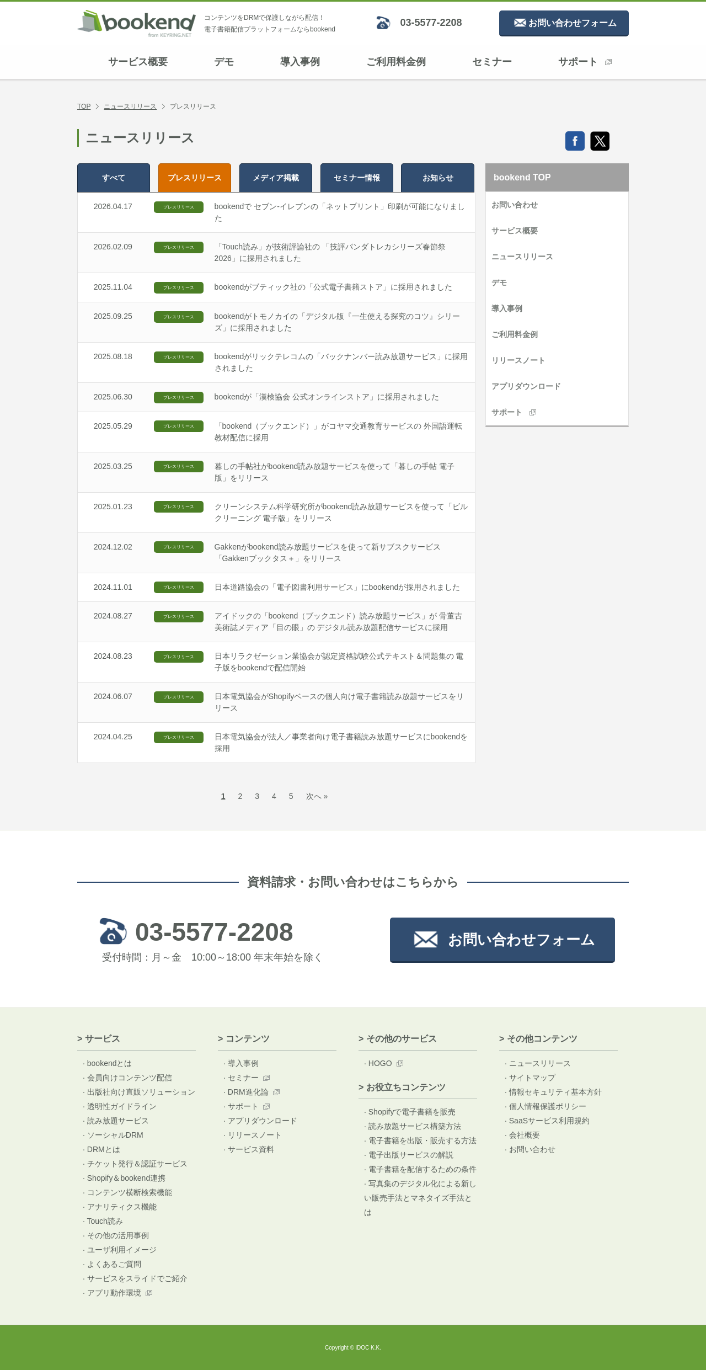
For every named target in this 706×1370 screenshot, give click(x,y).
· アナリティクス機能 (120, 1206)
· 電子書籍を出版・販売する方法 (420, 1140)
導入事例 (300, 61)
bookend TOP (522, 177)
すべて (113, 177)
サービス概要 (138, 61)
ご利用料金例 (396, 61)
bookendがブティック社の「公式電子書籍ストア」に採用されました (334, 286)
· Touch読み (103, 1221)
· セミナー (241, 1077)
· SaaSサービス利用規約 (547, 1120)
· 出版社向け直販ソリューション (139, 1092)
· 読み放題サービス (116, 1120)
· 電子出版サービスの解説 (408, 1154)
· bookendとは (107, 1063)
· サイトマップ (530, 1077)
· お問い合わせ (530, 1149)
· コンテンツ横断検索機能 (127, 1192)
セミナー (492, 61)
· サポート (241, 1106)
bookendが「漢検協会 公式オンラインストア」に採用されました (327, 396)
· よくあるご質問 (112, 1264)
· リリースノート (252, 1135)
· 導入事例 (241, 1063)
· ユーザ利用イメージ (120, 1249)
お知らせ (437, 177)
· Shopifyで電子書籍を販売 (410, 1111)
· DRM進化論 (246, 1092)
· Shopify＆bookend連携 (124, 1178)
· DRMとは (101, 1149)
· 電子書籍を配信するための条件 (420, 1169)
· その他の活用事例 (116, 1235)
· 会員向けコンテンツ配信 (127, 1077)
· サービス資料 (248, 1149)
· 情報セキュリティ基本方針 (553, 1092)
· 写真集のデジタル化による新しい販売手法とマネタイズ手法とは (420, 1198)
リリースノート (518, 360)
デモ (224, 61)
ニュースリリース (130, 106)
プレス (195, 177)
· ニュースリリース (538, 1063)
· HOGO (378, 1063)
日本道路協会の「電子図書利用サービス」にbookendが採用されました (338, 587)
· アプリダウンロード (260, 1120)
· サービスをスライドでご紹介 (135, 1278)
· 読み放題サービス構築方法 (412, 1126)
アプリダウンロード (526, 386)
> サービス (98, 1038)
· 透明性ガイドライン (120, 1106)
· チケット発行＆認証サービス (135, 1163)
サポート (585, 61)
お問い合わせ (514, 204)
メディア (276, 177)
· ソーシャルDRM (113, 1135)
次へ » (317, 796)
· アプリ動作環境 (112, 1292)
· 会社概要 (522, 1135)
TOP (83, 106)
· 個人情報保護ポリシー (545, 1106)
